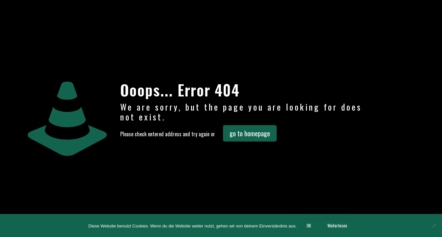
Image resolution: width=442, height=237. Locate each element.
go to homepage (250, 133)
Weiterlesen (337, 225)
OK (309, 225)
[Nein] (433, 225)
